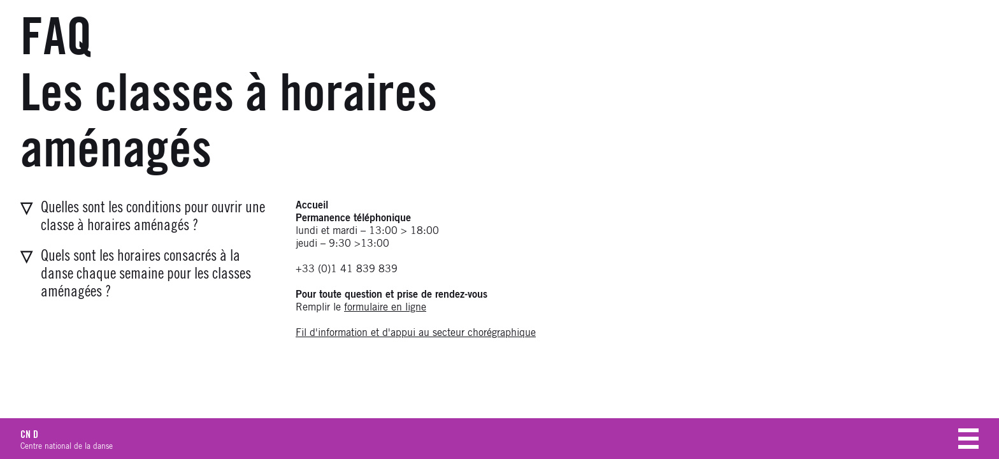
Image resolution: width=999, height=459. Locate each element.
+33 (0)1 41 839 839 (347, 269)
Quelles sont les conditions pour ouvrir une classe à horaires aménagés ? (153, 216)
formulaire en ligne (385, 307)
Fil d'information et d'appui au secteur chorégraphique (416, 333)
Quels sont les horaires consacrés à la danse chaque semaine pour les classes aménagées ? (146, 274)
